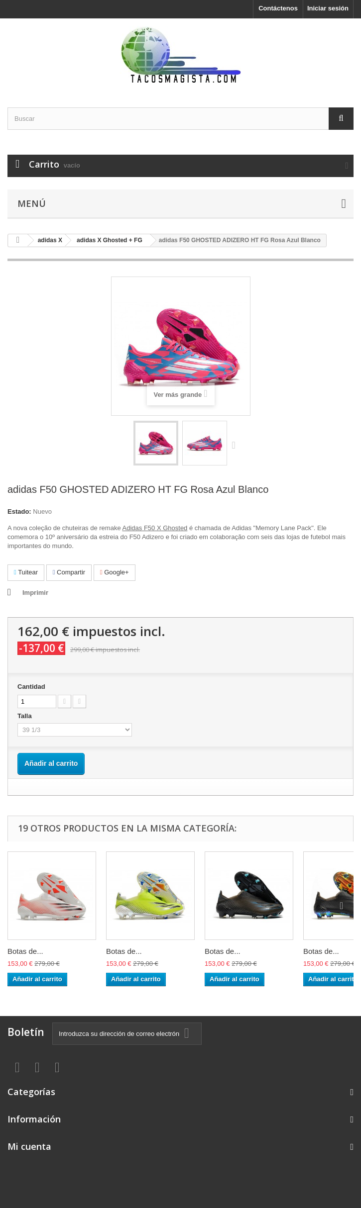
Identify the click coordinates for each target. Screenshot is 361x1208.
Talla (25, 716)
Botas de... (25, 951)
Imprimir (35, 592)
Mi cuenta (29, 1146)
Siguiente (236, 445)
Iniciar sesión (328, 8)
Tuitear (26, 572)
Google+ (114, 572)
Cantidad (31, 686)
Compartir (69, 572)
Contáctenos (278, 8)
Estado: (19, 511)
